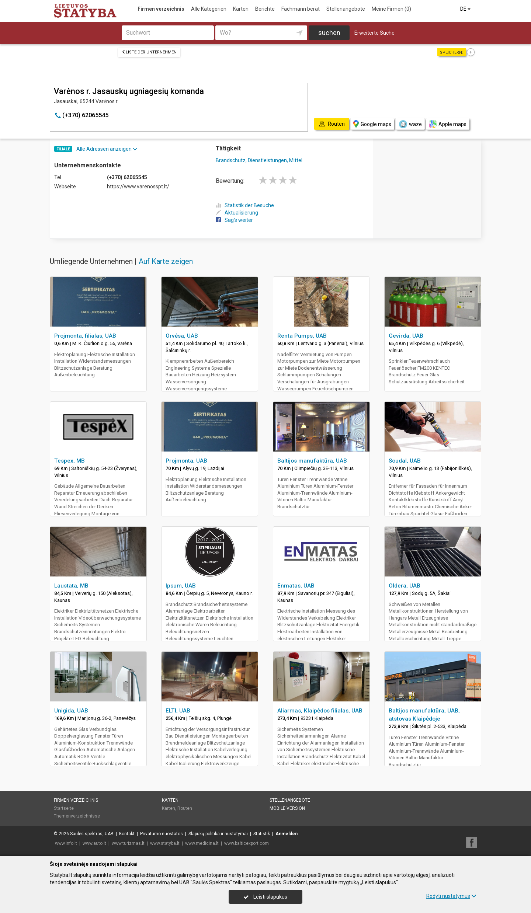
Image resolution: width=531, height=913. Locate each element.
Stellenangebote (345, 9)
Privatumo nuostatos (161, 833)
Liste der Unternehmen (149, 52)
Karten (241, 9)
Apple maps (447, 124)
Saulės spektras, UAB (92, 833)
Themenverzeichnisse (77, 816)
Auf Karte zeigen (166, 261)
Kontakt (127, 833)
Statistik (261, 833)
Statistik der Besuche (245, 205)
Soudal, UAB (405, 460)
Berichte (265, 9)
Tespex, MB (69, 460)
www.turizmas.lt (128, 843)
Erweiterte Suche (374, 33)
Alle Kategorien (208, 9)
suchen (329, 32)
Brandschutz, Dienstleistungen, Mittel (259, 160)
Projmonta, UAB (186, 460)
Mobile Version (287, 808)
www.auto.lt (94, 843)
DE (466, 9)
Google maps (372, 124)
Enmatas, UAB (296, 585)
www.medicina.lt (202, 843)
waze (410, 124)
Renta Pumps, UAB (302, 335)
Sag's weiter (234, 220)
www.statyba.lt (165, 843)
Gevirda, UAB (406, 335)
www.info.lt (66, 843)
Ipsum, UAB (181, 585)
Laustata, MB (71, 585)
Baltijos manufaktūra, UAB (312, 460)
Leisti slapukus (265, 897)
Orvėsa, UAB (182, 335)
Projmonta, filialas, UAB (85, 335)
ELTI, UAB (178, 710)
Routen (184, 808)
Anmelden (286, 833)
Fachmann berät (300, 9)
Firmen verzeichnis (161, 9)
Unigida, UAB (71, 710)
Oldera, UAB (404, 585)
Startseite (64, 808)
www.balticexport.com (246, 843)
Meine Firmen (391, 9)
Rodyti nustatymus (451, 896)
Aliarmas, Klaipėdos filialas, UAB (319, 710)
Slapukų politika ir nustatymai (218, 833)
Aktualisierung (237, 213)
